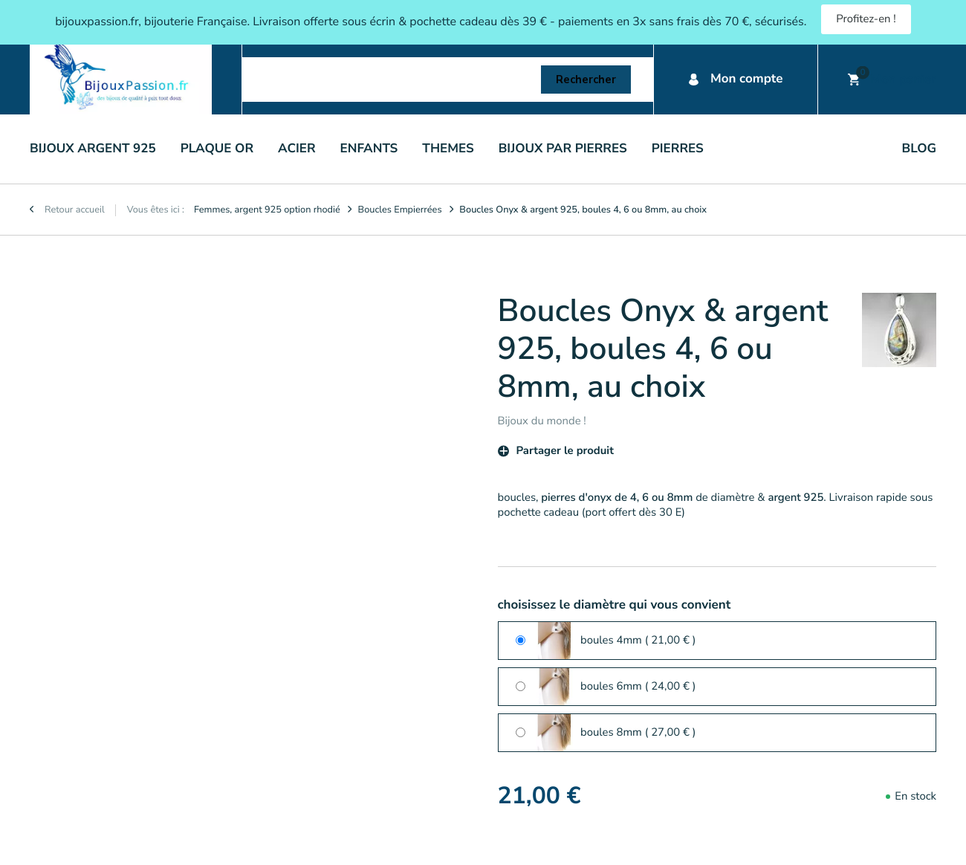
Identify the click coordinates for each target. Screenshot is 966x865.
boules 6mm (638, 686)
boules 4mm (638, 640)
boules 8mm (638, 732)
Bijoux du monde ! (542, 421)
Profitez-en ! (865, 19)
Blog (919, 149)
